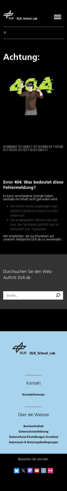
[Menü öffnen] (57, 15)
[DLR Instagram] (43, 472)
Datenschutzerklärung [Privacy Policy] (33, 431)
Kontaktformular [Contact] (33, 394)
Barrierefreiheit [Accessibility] (33, 426)
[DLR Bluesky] (16, 472)
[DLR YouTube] (36, 472)
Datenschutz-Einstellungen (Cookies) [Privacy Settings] (33, 437)
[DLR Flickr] (50, 472)
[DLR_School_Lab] (20, 14)
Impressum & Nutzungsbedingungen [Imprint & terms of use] (33, 442)
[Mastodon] (30, 472)
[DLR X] (23, 472)
